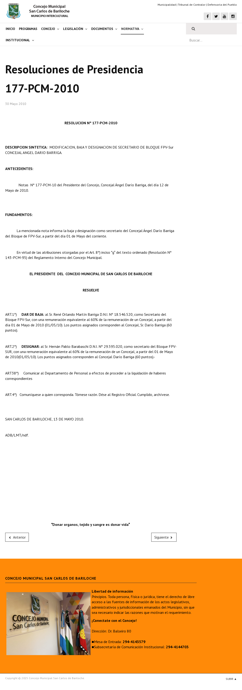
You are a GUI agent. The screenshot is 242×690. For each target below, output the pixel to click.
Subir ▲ (231, 679)
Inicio (10, 29)
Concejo (48, 29)
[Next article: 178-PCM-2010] (164, 537)
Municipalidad (167, 4)
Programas (28, 29)
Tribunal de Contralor (191, 4)
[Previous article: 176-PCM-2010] (17, 537)
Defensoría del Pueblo (222, 4)
